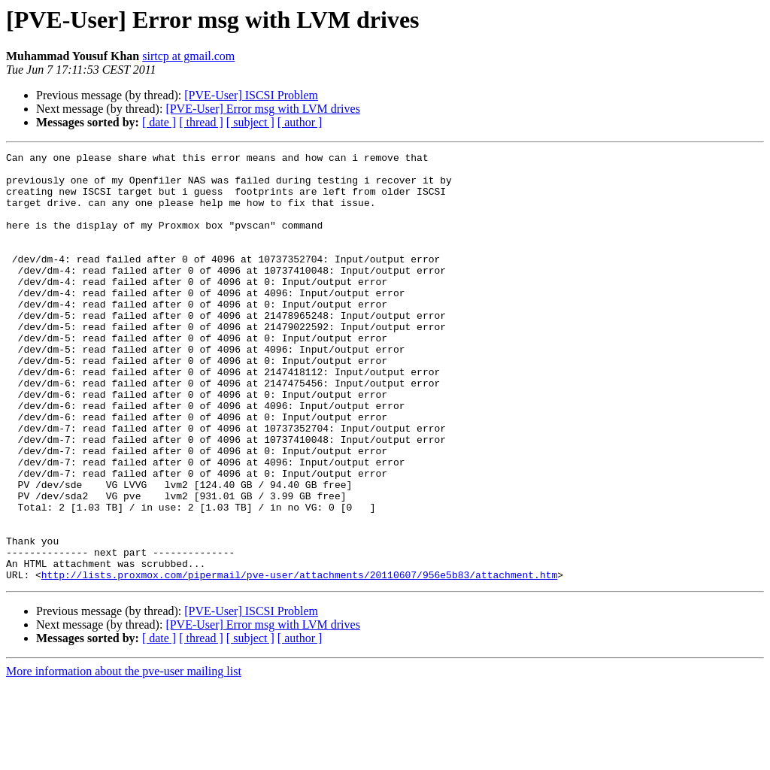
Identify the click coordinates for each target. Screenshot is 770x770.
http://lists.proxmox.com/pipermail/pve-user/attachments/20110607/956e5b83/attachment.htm (299, 660)
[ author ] (300, 122)
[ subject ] (250, 122)
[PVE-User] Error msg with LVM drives (262, 108)
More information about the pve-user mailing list (123, 756)
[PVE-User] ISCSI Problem (251, 95)
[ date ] (159, 122)
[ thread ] (201, 122)
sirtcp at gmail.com (188, 56)
